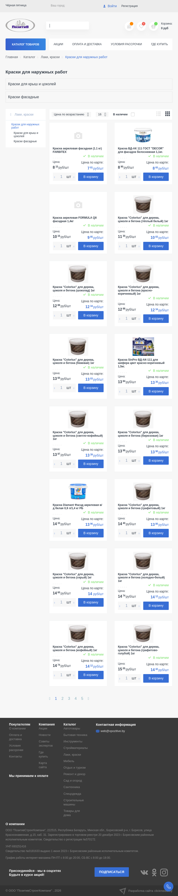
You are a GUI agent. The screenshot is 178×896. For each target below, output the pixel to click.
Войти (110, 6)
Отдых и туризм (75, 767)
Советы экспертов (46, 743)
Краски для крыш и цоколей (32, 84)
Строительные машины (74, 802)
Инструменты (73, 741)
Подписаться (111, 872)
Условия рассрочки (126, 44)
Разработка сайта (145, 891)
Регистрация (129, 6)
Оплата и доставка (87, 44)
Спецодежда (72, 793)
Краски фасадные (23, 97)
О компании (17, 728)
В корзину (90, 177)
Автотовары (72, 728)
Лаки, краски (21, 114)
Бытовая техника (75, 735)
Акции (58, 44)
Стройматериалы (76, 748)
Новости (44, 735)
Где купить (159, 44)
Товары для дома (72, 813)
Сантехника (72, 787)
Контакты (15, 756)
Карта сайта (43, 765)
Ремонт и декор (74, 774)
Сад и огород (73, 780)
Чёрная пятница (16, 5)
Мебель (69, 761)
